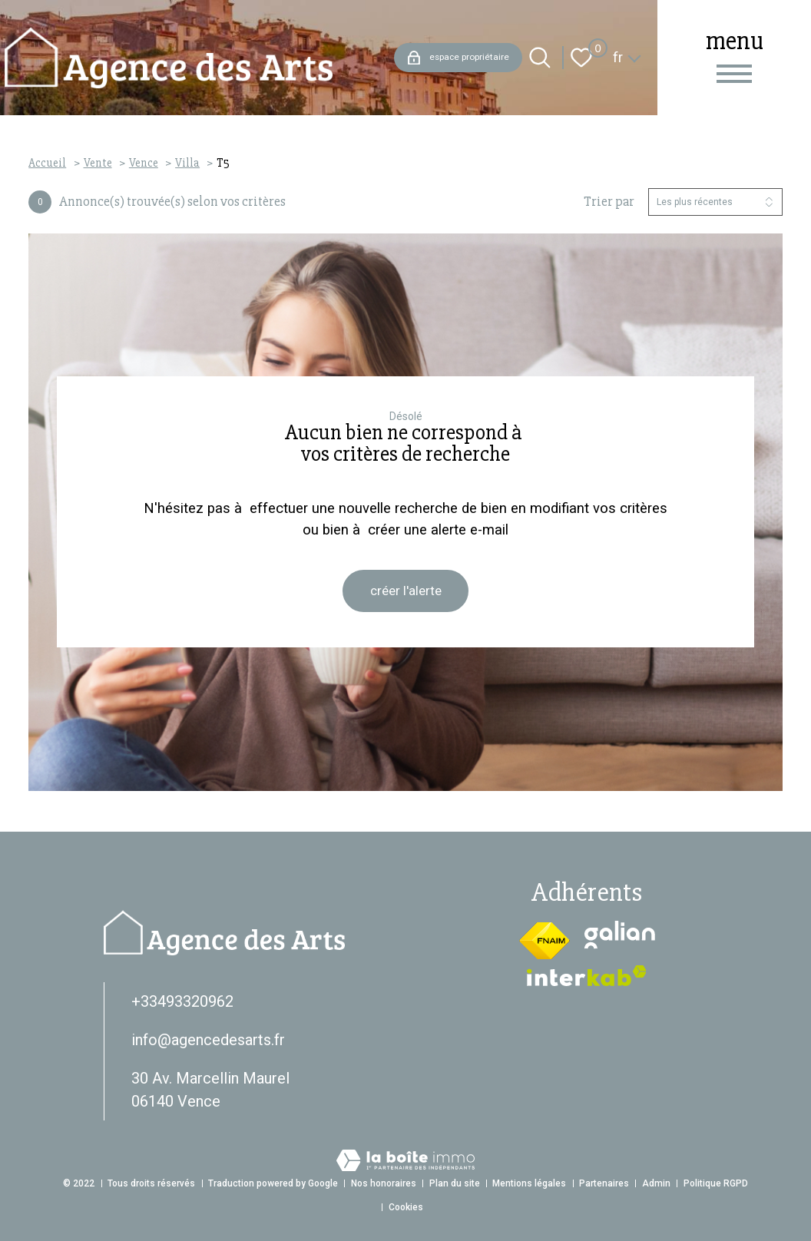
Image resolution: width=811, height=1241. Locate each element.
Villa (187, 163)
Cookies (406, 1207)
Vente (98, 163)
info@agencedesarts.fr (208, 1040)
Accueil (47, 163)
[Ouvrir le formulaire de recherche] (539, 57)
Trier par (609, 202)
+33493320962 (182, 1001)
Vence (143, 163)
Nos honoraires (383, 1183)
